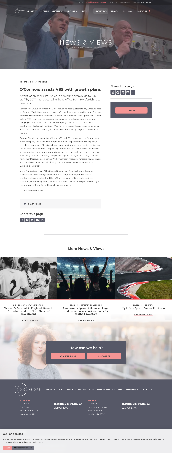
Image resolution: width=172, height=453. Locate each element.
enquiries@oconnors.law (96, 2)
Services (71, 389)
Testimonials (131, 389)
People (61, 389)
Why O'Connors (68, 356)
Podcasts (117, 389)
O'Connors (78, 48)
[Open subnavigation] (37, 11)
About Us (50, 389)
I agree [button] (7, 448)
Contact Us (104, 356)
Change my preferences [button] (23, 448)
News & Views (92, 48)
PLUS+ (91, 389)
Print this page (34, 204)
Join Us (131, 110)
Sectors (82, 389)
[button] (150, 11)
